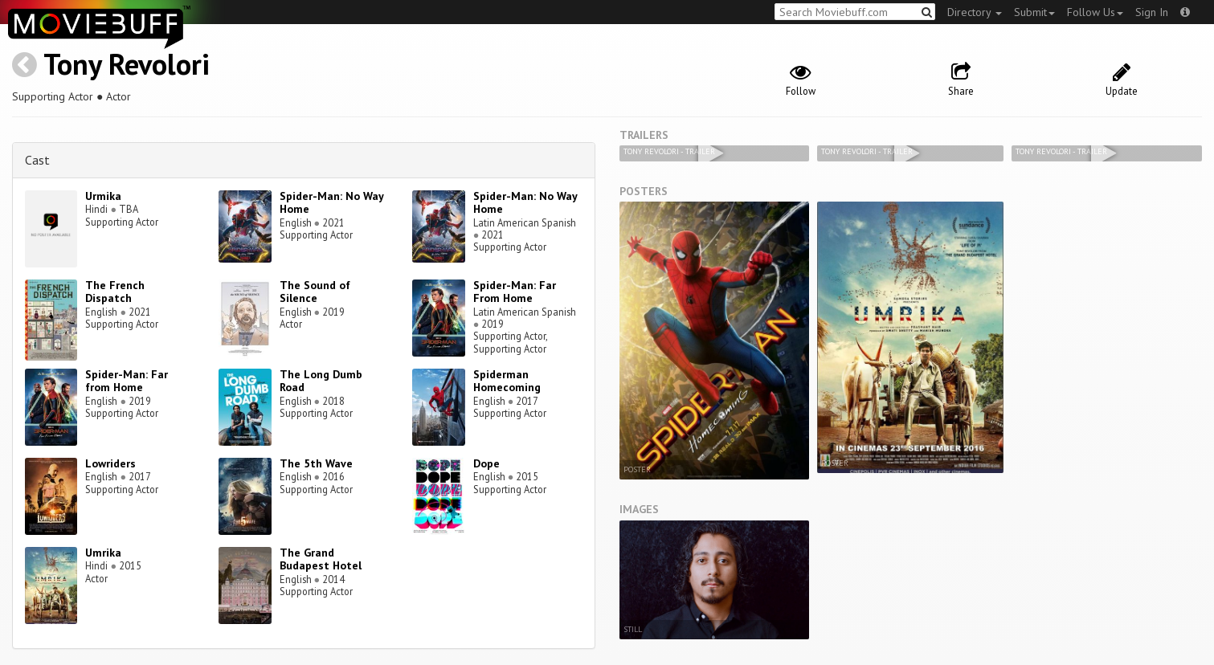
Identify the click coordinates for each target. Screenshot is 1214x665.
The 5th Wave (316, 463)
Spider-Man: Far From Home (514, 292)
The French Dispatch (115, 292)
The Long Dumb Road (321, 381)
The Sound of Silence (315, 292)
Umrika (103, 552)
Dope (486, 463)
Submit (1034, 12)
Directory (974, 12)
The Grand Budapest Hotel (321, 559)
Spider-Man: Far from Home (126, 381)
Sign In (1151, 12)
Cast (37, 160)
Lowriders (110, 463)
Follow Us (1095, 12)
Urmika (103, 196)
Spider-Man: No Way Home (331, 203)
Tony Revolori (126, 64)
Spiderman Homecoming (507, 381)
